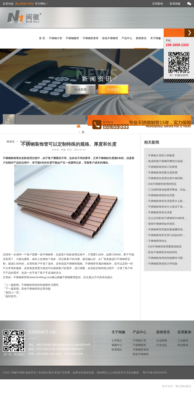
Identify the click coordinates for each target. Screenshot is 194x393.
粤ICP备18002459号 (155, 372)
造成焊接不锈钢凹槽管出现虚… (166, 161)
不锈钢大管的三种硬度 (161, 155)
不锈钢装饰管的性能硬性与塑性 (40, 284)
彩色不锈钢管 (141, 354)
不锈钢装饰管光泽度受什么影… (166, 200)
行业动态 (113, 89)
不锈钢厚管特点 (157, 240)
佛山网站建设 (183, 386)
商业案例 (183, 345)
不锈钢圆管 (139, 345)
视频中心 (117, 345)
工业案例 (183, 340)
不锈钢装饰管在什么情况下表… (166, 206)
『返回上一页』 (12, 292)
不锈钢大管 (139, 340)
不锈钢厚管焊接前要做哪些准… (166, 229)
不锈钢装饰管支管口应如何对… (166, 235)
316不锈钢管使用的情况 (162, 183)
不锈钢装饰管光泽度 (160, 212)
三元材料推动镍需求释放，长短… (168, 189)
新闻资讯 (163, 332)
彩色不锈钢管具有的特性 (162, 252)
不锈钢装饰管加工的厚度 (162, 166)
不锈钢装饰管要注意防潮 (162, 172)
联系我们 (117, 349)
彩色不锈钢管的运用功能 (36, 288)
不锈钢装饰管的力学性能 (162, 263)
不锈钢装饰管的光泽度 (161, 195)
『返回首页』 (11, 296)
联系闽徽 (175, 3)
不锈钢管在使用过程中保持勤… (166, 178)
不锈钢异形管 (141, 349)
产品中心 (139, 332)
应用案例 (157, 3)
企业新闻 (80, 89)
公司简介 (117, 340)
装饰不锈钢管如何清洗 (161, 223)
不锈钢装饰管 (11, 158)
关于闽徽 (118, 332)
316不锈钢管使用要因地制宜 (165, 246)
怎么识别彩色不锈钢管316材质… (167, 218)
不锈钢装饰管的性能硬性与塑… (166, 257)
